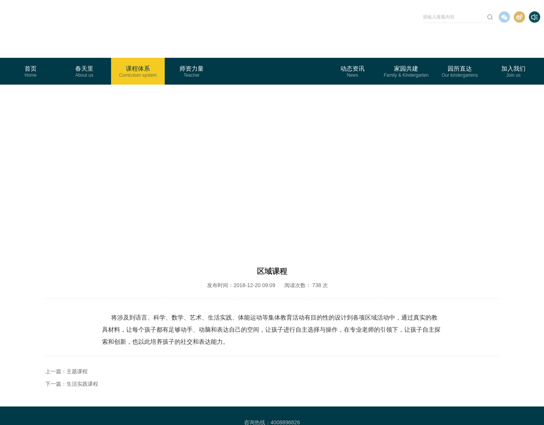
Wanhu (378, 409)
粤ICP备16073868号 (263, 409)
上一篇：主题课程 (66, 348)
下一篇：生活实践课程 (71, 361)
